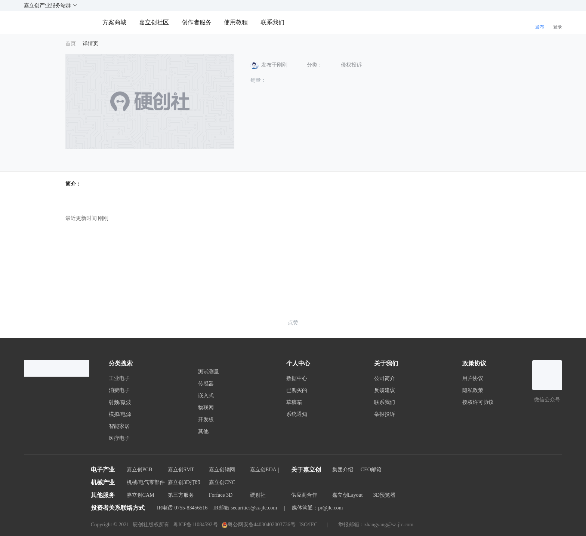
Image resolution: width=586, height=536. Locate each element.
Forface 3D (220, 495)
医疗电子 (119, 438)
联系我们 (272, 22)
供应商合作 (304, 495)
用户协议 (472, 378)
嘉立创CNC (222, 482)
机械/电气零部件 (146, 482)
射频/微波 (120, 402)
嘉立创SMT (181, 469)
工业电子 (119, 378)
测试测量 (208, 371)
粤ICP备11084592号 (195, 524)
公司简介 (384, 378)
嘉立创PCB (139, 469)
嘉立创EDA (263, 469)
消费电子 (119, 390)
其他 (203, 431)
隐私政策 (472, 390)
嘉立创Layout (347, 495)
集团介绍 (342, 469)
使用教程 (236, 22)
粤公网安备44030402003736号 (259, 525)
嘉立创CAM (140, 495)
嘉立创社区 (154, 22)
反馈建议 (384, 390)
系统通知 (296, 414)
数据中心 (296, 378)
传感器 (206, 383)
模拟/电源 (120, 414)
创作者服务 (197, 22)
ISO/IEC (308, 524)
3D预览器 (384, 495)
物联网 (206, 407)
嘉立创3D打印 (184, 482)
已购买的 (296, 390)
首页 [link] (70, 43)
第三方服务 (181, 495)
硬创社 (258, 495)
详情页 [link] (90, 43)
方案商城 (115, 22)
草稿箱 (294, 402)
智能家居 (119, 426)
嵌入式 (206, 395)
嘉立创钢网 (222, 469)
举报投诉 (384, 414)
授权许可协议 (478, 402)
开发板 (206, 419)
